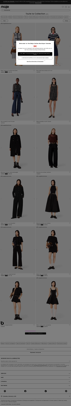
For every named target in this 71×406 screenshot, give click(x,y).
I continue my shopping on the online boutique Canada (35, 57)
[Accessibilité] (2, 323)
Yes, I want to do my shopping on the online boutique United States (35, 54)
